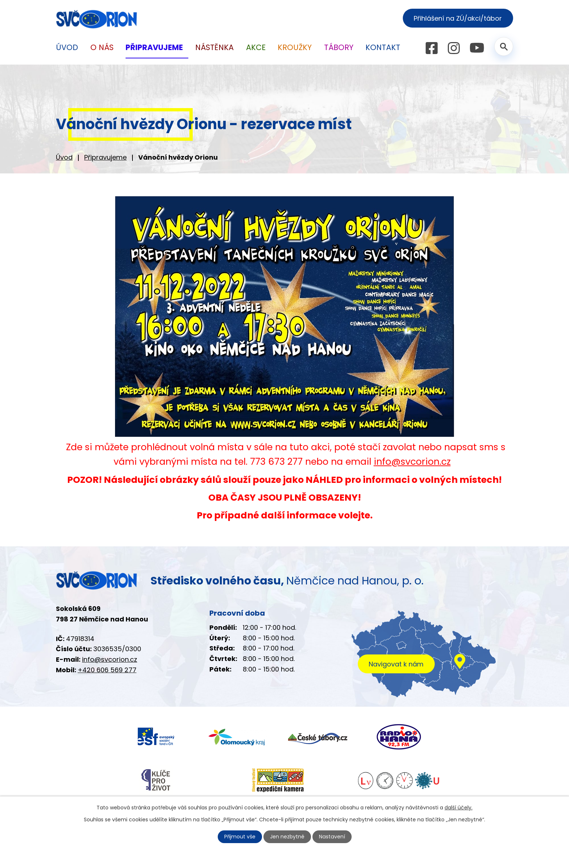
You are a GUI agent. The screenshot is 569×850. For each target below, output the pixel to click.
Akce (256, 47)
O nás (102, 47)
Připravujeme (105, 157)
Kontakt (382, 47)
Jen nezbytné (287, 836)
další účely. (458, 807)
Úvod (64, 157)
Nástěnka (214, 47)
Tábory (338, 47)
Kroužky (295, 47)
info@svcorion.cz (412, 461)
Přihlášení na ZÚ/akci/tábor (458, 18)
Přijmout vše (240, 836)
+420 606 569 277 (107, 669)
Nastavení (332, 836)
